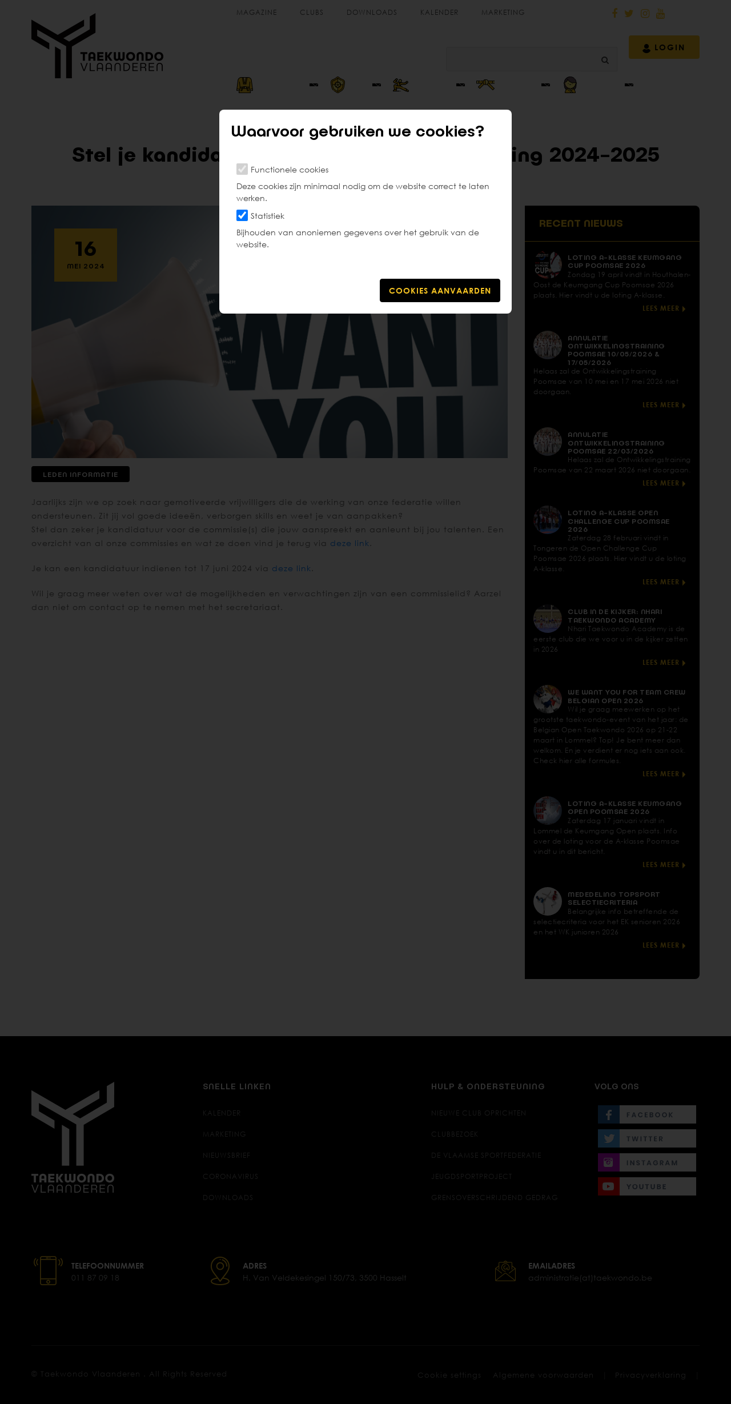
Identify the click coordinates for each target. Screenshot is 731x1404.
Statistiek (267, 215)
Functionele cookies (289, 169)
